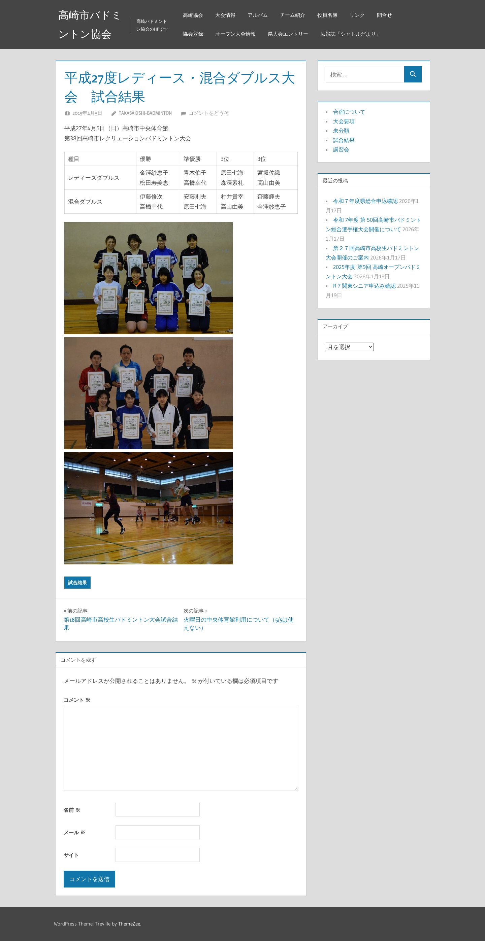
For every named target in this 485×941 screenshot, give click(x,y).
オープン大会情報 (237, 34)
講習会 (341, 149)
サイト (71, 855)
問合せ (385, 15)
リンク (358, 15)
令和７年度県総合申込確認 (365, 201)
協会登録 (194, 34)
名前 (72, 810)
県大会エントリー (289, 34)
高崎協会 (194, 15)
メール (74, 832)
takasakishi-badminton (145, 113)
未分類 (341, 130)
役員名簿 (329, 15)
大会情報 (227, 15)
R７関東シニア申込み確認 (364, 285)
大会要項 (344, 121)
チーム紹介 (293, 15)
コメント (77, 700)
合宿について (349, 111)
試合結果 (77, 583)
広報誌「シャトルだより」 (352, 34)
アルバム (259, 15)
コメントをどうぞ (209, 113)
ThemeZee (129, 923)
